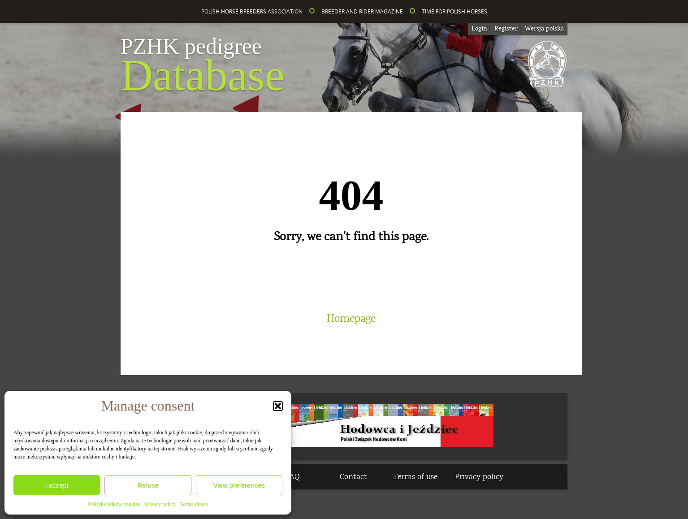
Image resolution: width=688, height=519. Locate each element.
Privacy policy (160, 504)
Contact (353, 477)
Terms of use (194, 504)
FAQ (293, 477)
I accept (57, 485)
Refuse (148, 485)
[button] (277, 406)
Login (479, 29)
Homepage (351, 318)
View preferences (239, 485)
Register (506, 29)
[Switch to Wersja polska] (544, 29)
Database (203, 67)
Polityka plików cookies (114, 504)
